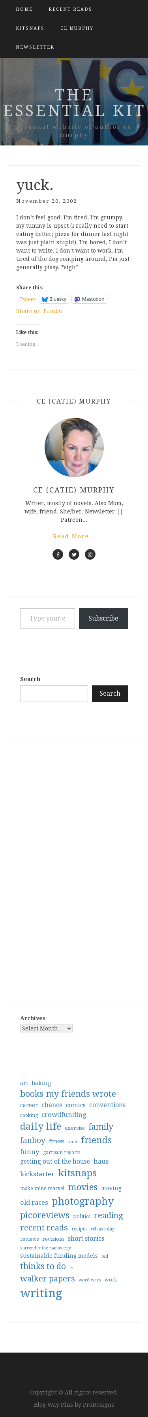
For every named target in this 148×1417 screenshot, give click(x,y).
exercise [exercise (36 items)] (75, 1128)
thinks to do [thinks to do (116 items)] (43, 1266)
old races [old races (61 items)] (34, 1202)
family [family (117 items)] (100, 1127)
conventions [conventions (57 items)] (107, 1105)
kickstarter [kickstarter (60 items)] (37, 1174)
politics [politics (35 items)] (81, 1216)
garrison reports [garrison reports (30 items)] (61, 1152)
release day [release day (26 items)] (102, 1229)
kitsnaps (30, 28)
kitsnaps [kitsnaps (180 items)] (77, 1173)
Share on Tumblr (40, 311)
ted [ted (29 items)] (104, 1256)
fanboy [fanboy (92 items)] (32, 1140)
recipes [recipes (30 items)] (79, 1229)
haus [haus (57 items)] (101, 1161)
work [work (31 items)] (111, 1280)
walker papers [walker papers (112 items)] (47, 1278)
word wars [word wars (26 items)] (90, 1280)
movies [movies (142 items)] (82, 1187)
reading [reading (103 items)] (108, 1215)
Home (24, 9)
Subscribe (103, 618)
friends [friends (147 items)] (96, 1140)
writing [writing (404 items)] (41, 1293)
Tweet (27, 299)
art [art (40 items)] (24, 1083)
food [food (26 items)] (72, 1141)
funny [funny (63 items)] (29, 1152)
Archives (32, 1018)
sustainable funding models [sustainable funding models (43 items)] (59, 1256)
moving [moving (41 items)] (111, 1188)
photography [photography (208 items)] (83, 1201)
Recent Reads (70, 9)
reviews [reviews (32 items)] (29, 1239)
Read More (74, 536)
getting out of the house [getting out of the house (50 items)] (55, 1161)
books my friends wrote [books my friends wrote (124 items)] (68, 1094)
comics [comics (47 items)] (76, 1105)
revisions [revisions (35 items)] (53, 1239)
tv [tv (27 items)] (71, 1267)
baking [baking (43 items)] (41, 1083)
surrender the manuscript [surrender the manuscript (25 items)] (46, 1248)
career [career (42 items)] (29, 1105)
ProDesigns (98, 1405)
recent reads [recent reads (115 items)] (44, 1227)
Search (30, 679)
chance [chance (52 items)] (51, 1105)
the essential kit (74, 103)
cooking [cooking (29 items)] (29, 1115)
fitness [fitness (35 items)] (56, 1141)
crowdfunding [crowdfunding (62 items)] (63, 1115)
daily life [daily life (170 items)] (40, 1126)
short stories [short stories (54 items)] (86, 1238)
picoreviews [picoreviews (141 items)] (44, 1215)
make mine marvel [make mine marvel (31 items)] (42, 1188)
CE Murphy (77, 28)
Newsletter (35, 47)
